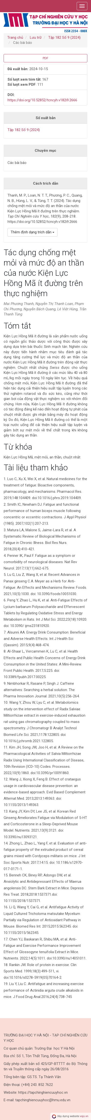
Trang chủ (15, 37)
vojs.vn (84, 1116)
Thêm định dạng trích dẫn (32, 232)
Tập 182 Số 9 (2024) (64, 37)
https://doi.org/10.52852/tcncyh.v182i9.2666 (42, 100)
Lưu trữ (35, 37)
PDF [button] (45, 58)
